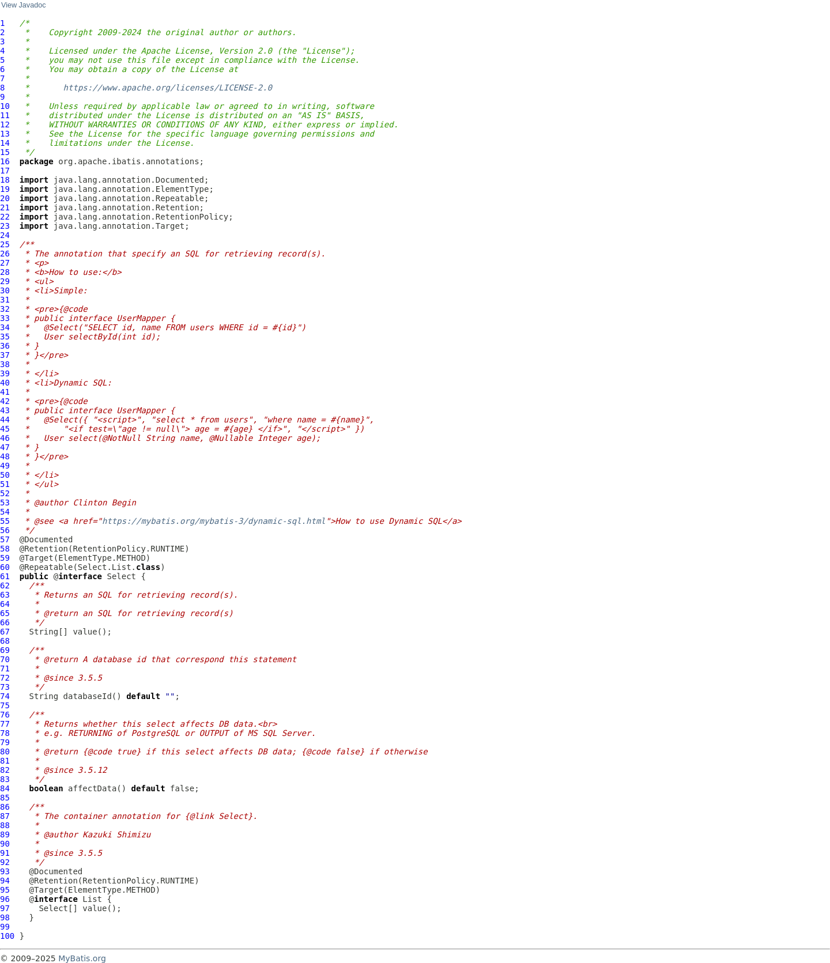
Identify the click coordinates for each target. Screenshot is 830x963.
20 (5, 198)
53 (5, 502)
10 (5, 106)
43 (5, 410)
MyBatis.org (82, 958)
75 (5, 705)
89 (5, 834)
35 (5, 336)
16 (5, 161)
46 (5, 438)
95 (5, 889)
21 (5, 207)
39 (5, 373)
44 (5, 419)
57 (5, 539)
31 (5, 299)
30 (5, 290)
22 (5, 216)
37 (5, 355)
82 (5, 770)
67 (5, 631)
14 (5, 143)
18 (5, 179)
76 (5, 714)
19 (5, 189)
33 (5, 318)
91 (5, 853)
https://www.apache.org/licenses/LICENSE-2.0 (167, 87)
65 (5, 613)
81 (5, 760)
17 (5, 170)
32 (5, 309)
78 (5, 733)
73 (5, 687)
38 (5, 364)
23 (5, 226)
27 (5, 262)
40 (5, 382)
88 (5, 825)
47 (5, 447)
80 (5, 751)
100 (7, 936)
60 (5, 567)
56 (5, 530)
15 (5, 152)
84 (5, 788)
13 (5, 133)
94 (5, 880)
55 (5, 521)
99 (5, 926)
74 (5, 696)
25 (5, 244)
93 (5, 871)
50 (5, 474)
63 (5, 594)
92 (5, 862)
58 (5, 548)
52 (5, 493)
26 (5, 253)
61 (5, 576)
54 (5, 511)
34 (5, 327)
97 (5, 908)
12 (5, 124)
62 (5, 585)
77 (5, 723)
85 (5, 797)
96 (5, 899)
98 (5, 917)
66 (5, 622)
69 (5, 650)
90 (5, 843)
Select (121, 576)
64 (5, 604)
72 (5, 677)
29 (5, 281)
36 (5, 345)
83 (5, 779)
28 (5, 272)
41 (5, 391)
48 (5, 456)
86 (5, 806)
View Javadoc (23, 5)
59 (5, 557)
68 (5, 640)
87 (5, 816)
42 (5, 401)
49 (5, 465)
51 (5, 484)
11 (5, 115)
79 (5, 742)
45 (5, 428)
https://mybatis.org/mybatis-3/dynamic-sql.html (214, 521)
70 (5, 659)
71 (5, 668)
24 (5, 235)
